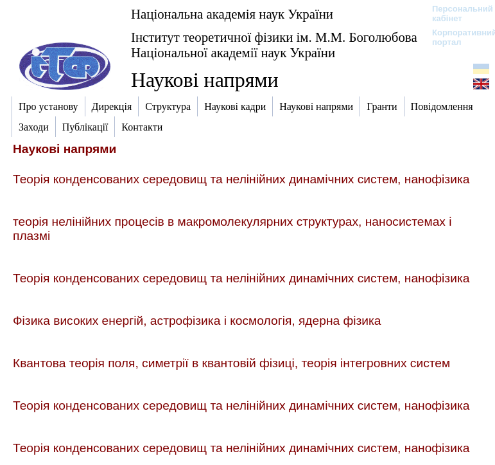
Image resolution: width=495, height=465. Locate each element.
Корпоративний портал (456, 37)
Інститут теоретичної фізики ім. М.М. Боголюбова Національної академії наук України (274, 45)
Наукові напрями (205, 79)
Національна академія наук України (232, 13)
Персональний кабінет (456, 13)
